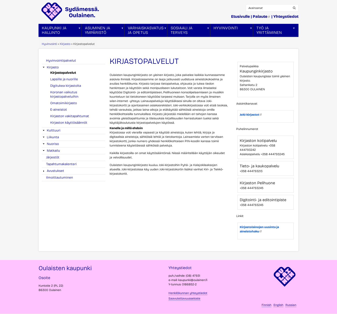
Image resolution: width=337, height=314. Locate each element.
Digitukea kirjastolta (65, 86)
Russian (290, 305)
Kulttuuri (53, 130)
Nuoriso (53, 144)
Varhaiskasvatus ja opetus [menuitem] (146, 31)
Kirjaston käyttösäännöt (68, 123)
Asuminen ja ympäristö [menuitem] (103, 31)
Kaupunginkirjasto (256, 71)
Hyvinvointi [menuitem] (231, 31)
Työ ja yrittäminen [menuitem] (274, 31)
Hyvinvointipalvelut (61, 60)
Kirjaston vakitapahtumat (69, 116)
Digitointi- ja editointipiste (263, 199)
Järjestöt (52, 157)
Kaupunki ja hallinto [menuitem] (60, 31)
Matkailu (53, 151)
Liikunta (53, 137)
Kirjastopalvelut (63, 73)
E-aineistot (58, 110)
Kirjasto (65, 44)
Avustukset (55, 171)
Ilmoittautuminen (59, 177)
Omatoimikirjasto (63, 103)
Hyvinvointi (49, 44)
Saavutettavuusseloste (184, 298)
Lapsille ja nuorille (64, 79)
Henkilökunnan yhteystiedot (187, 293)
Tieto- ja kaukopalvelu (259, 166)
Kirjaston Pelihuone (257, 183)
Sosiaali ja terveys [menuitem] (188, 31)
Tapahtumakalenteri (61, 164)
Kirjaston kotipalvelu (258, 140)
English (278, 305)
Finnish (266, 305)
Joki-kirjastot (251, 115)
